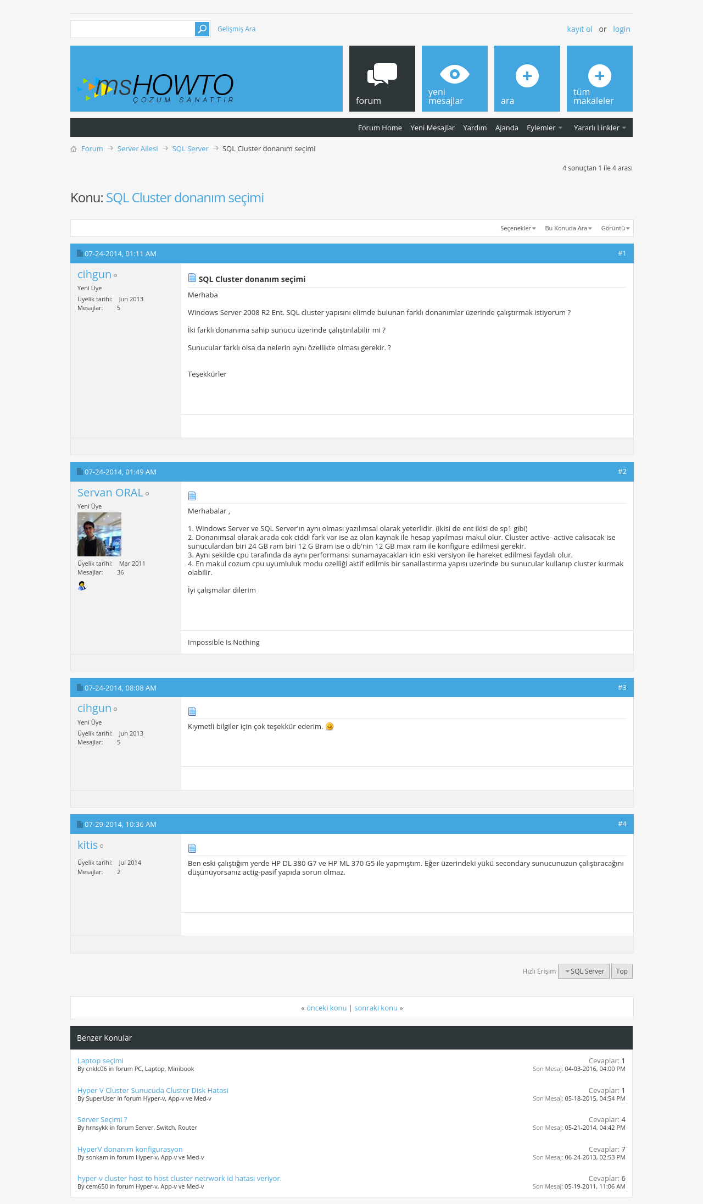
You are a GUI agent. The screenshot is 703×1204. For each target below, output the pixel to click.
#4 (622, 824)
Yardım (475, 127)
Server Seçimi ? (102, 1119)
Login (622, 29)
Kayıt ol (580, 29)
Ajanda (506, 127)
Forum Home (380, 127)
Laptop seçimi (100, 1060)
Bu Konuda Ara (566, 228)
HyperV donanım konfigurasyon (130, 1149)
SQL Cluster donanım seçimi (185, 197)
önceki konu (326, 1008)
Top (622, 971)
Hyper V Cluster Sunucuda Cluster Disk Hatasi (152, 1090)
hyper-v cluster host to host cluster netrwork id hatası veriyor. (179, 1178)
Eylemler (541, 127)
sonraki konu (376, 1008)
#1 (622, 253)
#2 (622, 471)
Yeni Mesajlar (432, 127)
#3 (622, 687)
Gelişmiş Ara (236, 29)
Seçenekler (515, 228)
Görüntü (613, 228)
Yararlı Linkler (597, 127)
